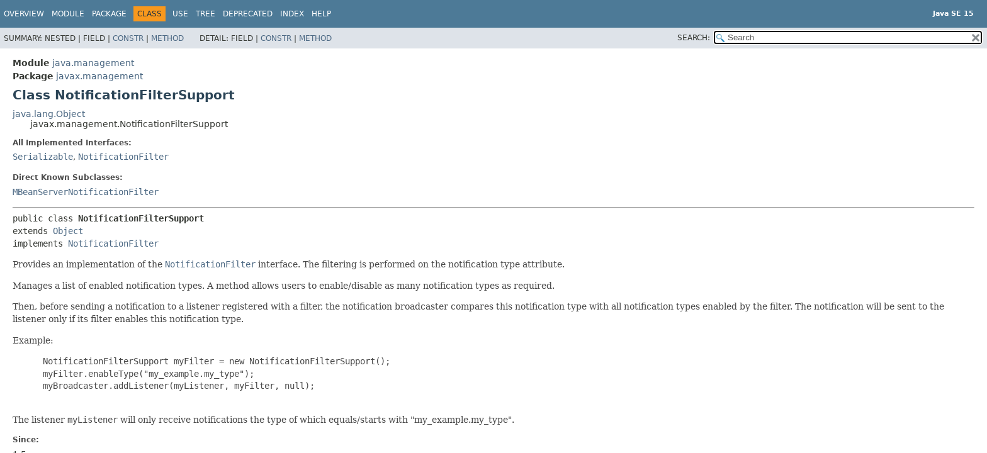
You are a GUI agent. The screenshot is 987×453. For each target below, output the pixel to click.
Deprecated (248, 13)
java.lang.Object (49, 114)
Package (109, 13)
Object (68, 231)
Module (68, 13)
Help (321, 13)
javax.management (99, 76)
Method (167, 38)
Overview (24, 13)
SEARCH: (693, 37)
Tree (205, 13)
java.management (93, 63)
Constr (128, 38)
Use (180, 13)
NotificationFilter (123, 157)
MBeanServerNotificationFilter (86, 192)
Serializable (43, 157)
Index (292, 13)
